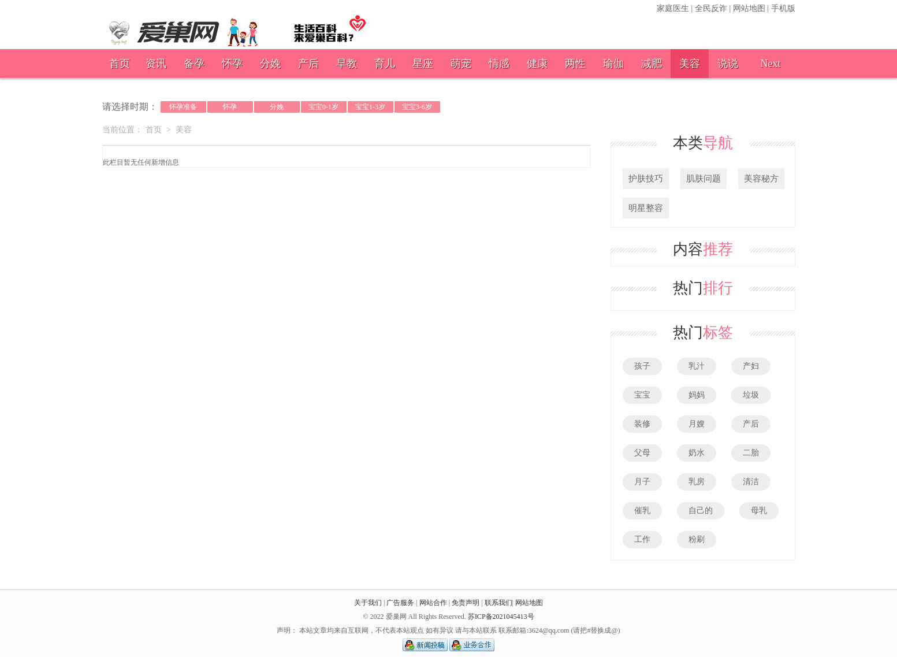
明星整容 (645, 208)
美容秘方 (761, 178)
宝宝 (642, 395)
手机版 (783, 8)
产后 (308, 63)
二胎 (751, 452)
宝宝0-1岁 (323, 107)
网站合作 (433, 603)
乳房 (696, 481)
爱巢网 (238, 26)
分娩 (270, 63)
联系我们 (498, 603)
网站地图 (749, 8)
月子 (642, 481)
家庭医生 (673, 8)
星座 (422, 63)
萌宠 (461, 63)
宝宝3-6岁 (417, 107)
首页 (119, 63)
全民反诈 (711, 8)
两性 (575, 63)
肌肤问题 (703, 178)
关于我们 (368, 603)
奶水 (696, 452)
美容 (689, 63)
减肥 (651, 63)
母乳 (759, 510)
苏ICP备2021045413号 (501, 617)
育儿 (384, 63)
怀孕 (232, 63)
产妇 (751, 366)
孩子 (642, 366)
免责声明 (465, 603)
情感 (499, 63)
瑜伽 (613, 63)
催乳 (642, 510)
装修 (642, 424)
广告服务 (400, 603)
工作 (642, 539)
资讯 (156, 63)
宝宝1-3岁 (370, 107)
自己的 (700, 510)
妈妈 (696, 395)
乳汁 (696, 366)
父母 (642, 452)
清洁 (751, 481)
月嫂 (696, 424)
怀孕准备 (183, 107)
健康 (537, 63)
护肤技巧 (645, 178)
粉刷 (696, 539)
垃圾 (751, 395)
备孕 (194, 63)
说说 (727, 63)
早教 (346, 63)
